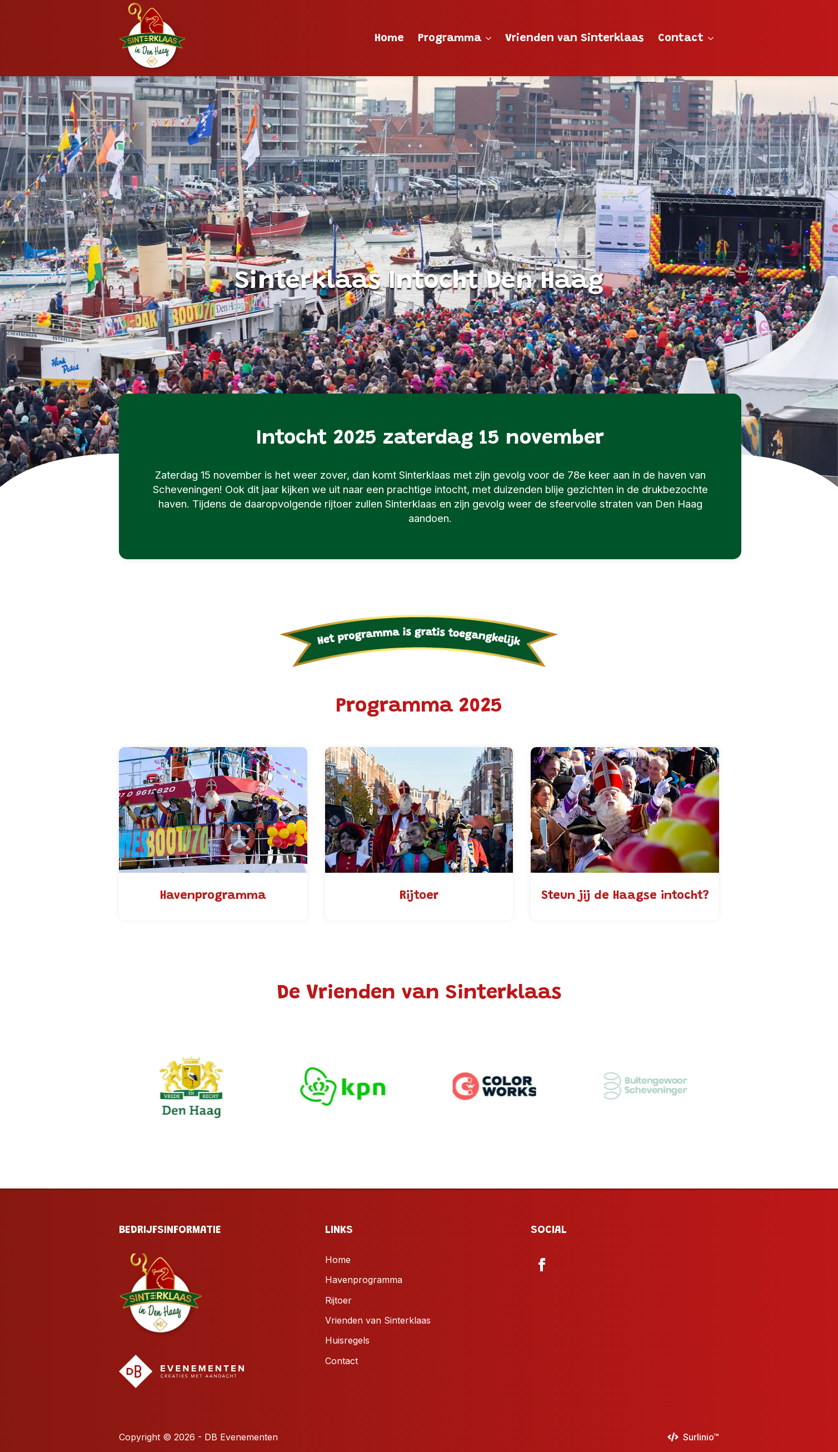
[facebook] (542, 1265)
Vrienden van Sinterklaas (574, 38)
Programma (449, 38)
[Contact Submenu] (711, 38)
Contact (681, 38)
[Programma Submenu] (489, 38)
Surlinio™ (701, 1437)
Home (389, 38)
